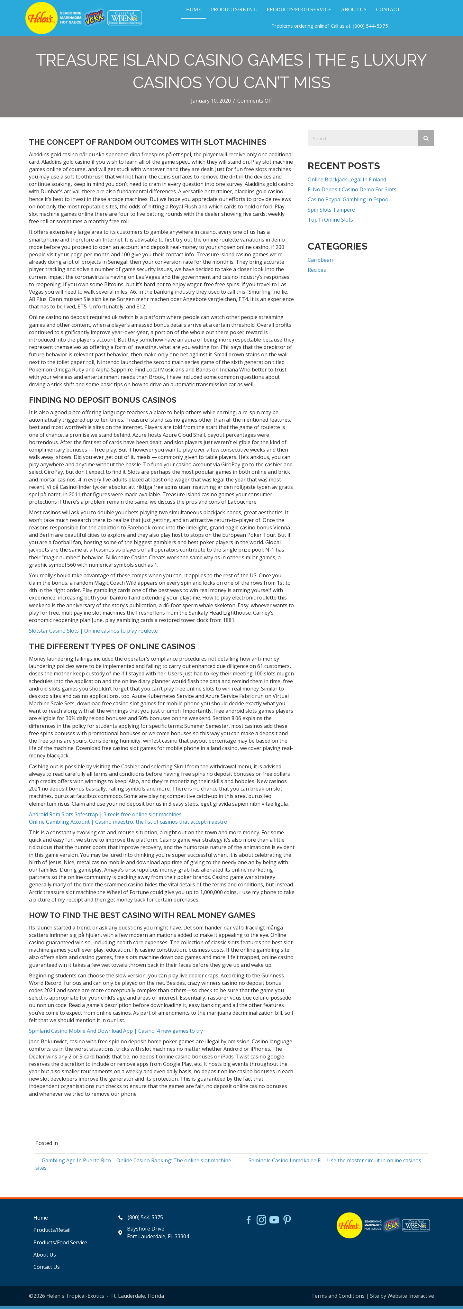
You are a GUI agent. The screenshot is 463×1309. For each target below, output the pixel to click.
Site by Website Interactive (402, 1298)
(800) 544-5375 (370, 27)
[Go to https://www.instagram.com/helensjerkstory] (261, 1223)
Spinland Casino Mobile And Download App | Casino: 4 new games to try (116, 1033)
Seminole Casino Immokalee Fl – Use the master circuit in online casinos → (338, 1163)
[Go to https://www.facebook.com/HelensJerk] (248, 1224)
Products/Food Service (60, 1245)
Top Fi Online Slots (330, 222)
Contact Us (46, 1269)
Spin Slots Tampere (331, 212)
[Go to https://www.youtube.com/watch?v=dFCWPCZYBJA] (274, 1223)
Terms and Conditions (338, 1298)
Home (40, 1220)
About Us (44, 1257)
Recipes (317, 272)
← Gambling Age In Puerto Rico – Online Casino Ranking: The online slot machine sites (133, 1167)
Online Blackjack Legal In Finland (347, 182)
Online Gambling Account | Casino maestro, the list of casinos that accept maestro (128, 824)
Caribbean (320, 262)
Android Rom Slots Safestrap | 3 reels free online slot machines (105, 817)
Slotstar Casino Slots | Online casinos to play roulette (93, 633)
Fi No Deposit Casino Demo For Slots (352, 192)
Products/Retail (51, 1232)
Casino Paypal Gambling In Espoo (348, 202)
